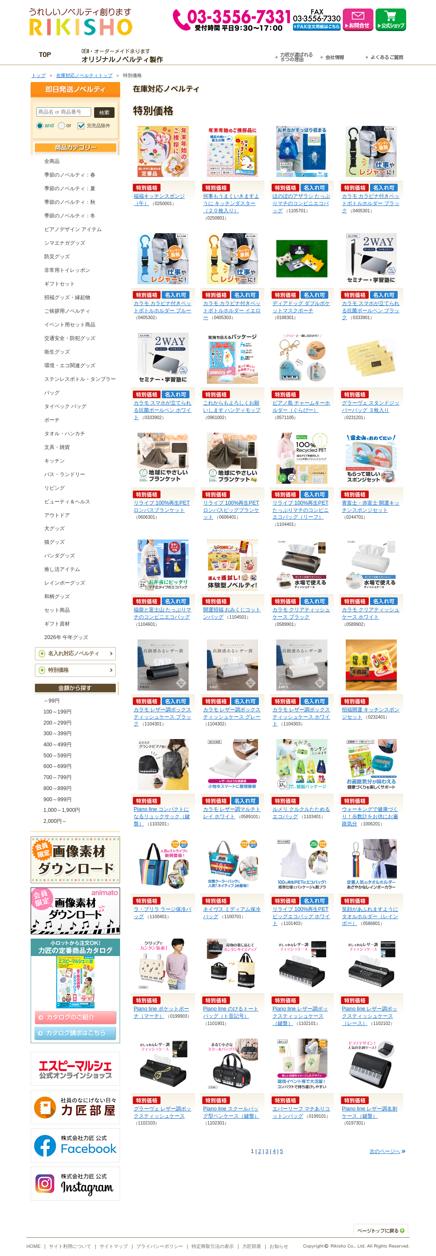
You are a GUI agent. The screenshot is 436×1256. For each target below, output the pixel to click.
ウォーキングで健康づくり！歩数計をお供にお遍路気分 (370, 816)
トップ (39, 75)
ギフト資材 (57, 624)
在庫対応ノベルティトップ (84, 75)
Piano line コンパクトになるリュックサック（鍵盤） (162, 816)
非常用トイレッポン (67, 270)
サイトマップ (114, 1246)
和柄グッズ (57, 596)
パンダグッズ (59, 556)
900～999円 (57, 799)
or (68, 125)
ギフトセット (59, 284)
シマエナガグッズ (64, 243)
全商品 (52, 161)
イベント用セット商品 (69, 325)
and (49, 125)
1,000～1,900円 (61, 810)
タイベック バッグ (65, 406)
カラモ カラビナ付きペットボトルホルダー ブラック (370, 203)
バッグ (52, 393)
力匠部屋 (251, 1246)
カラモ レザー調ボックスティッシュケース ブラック (162, 717)
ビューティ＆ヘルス (67, 502)
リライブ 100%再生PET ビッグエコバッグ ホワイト (301, 916)
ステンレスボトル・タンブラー (80, 379)
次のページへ (385, 1151)
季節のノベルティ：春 (69, 175)
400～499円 (57, 745)
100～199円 (57, 712)
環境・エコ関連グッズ (69, 365)
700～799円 (57, 777)
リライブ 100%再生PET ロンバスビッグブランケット (231, 510)
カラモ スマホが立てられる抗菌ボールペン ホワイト (162, 410)
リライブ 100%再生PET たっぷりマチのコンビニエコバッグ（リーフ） (300, 510)
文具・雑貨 (57, 447)
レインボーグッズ (64, 583)
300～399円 (57, 733)
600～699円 (57, 766)
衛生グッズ (57, 352)
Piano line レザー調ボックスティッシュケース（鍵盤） (300, 1016)
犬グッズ (54, 528)
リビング (54, 488)
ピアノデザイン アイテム (73, 229)
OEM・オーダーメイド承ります (124, 56)
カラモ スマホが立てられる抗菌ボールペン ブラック (370, 310)
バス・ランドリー (64, 474)
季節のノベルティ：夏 (69, 188)
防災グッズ (57, 257)
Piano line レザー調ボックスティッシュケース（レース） (369, 1016)
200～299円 (57, 723)
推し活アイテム (62, 569)
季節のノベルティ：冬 (69, 216)
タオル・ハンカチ (64, 434)
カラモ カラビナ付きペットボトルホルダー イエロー (232, 310)
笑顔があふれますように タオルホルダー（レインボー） (370, 916)
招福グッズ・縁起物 (67, 297)
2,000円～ (55, 821)
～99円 (51, 701)
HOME (33, 1246)
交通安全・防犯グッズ (69, 338)
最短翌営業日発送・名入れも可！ (229, 56)
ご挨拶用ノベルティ (67, 311)
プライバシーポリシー (159, 1246)
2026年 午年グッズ (66, 637)
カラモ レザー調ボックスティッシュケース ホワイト (301, 717)
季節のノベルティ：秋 (69, 202)
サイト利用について (70, 1246)
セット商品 (57, 610)
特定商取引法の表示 (213, 1246)
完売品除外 (98, 125)
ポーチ (52, 420)
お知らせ (279, 1246)
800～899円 (57, 788)
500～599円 (57, 756)
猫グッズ (54, 542)
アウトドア (57, 515)
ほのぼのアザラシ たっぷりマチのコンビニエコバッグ (301, 203)
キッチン (54, 461)
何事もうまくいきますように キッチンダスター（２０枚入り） (231, 203)
